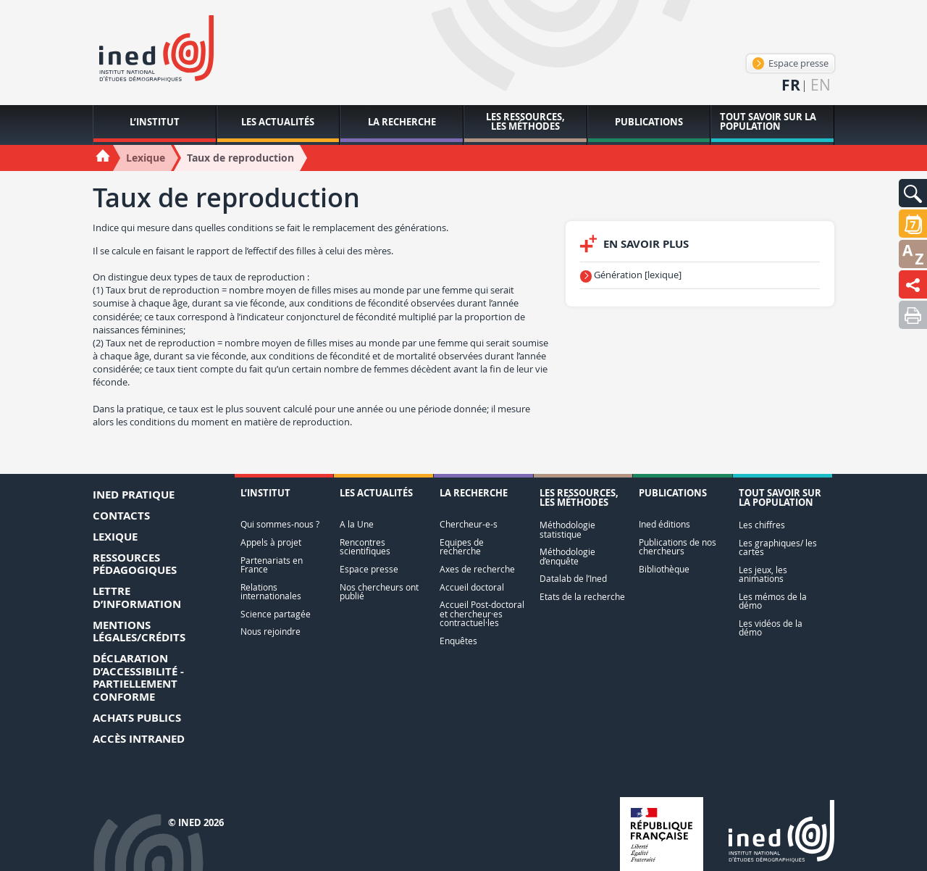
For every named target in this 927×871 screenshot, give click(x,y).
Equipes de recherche (462, 546)
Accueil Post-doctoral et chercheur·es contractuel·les (482, 614)
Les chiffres (762, 525)
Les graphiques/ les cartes (778, 547)
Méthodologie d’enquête (567, 556)
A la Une (357, 524)
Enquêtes (458, 641)
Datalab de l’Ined (573, 578)
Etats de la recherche (582, 597)
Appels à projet (270, 542)
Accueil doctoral (472, 587)
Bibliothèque (664, 569)
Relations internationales (270, 591)
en (820, 85)
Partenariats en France (271, 564)
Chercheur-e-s (469, 524)
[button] (913, 193)
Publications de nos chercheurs (677, 546)
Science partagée (275, 614)
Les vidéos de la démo (770, 627)
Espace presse (790, 63)
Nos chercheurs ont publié (379, 591)
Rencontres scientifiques (365, 546)
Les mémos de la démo (773, 601)
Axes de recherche (477, 569)
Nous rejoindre (270, 631)
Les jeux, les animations (763, 574)
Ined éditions (664, 524)
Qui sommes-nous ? (279, 524)
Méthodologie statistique (567, 529)
